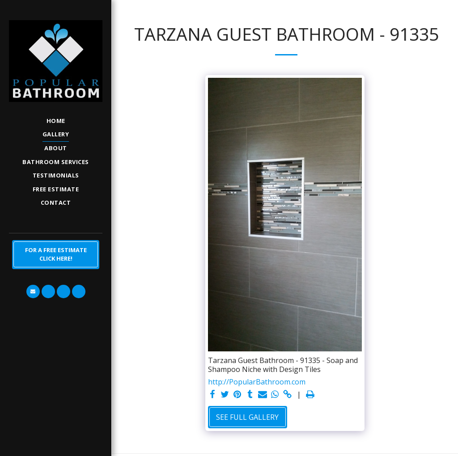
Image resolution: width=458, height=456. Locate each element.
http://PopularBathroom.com (256, 381)
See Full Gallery (247, 417)
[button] (33, 291)
